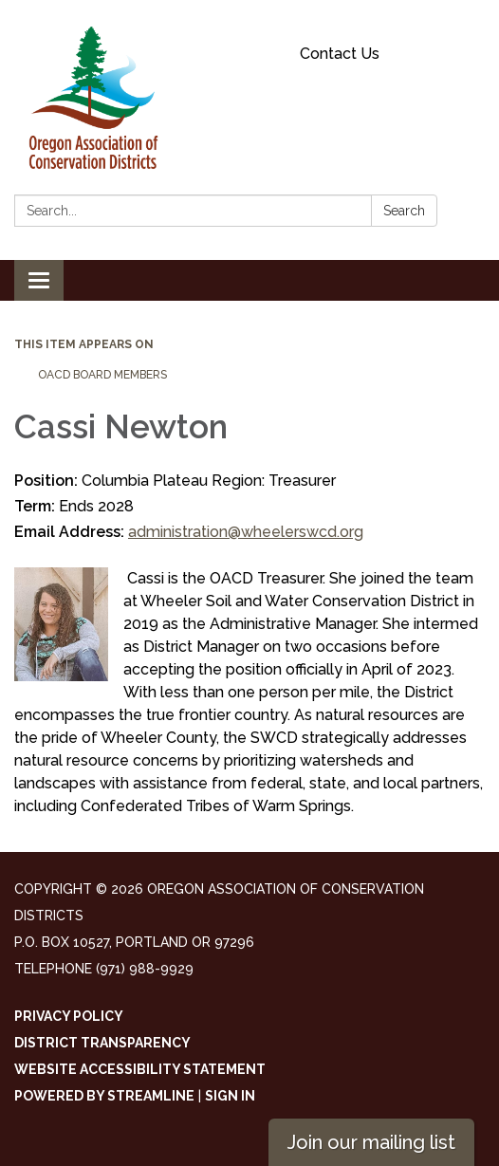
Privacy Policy (68, 1016)
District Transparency (102, 1042)
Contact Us (339, 54)
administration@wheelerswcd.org (245, 532)
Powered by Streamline (104, 1095)
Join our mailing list (371, 1142)
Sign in (230, 1095)
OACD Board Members (102, 374)
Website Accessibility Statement (140, 1069)
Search (404, 210)
